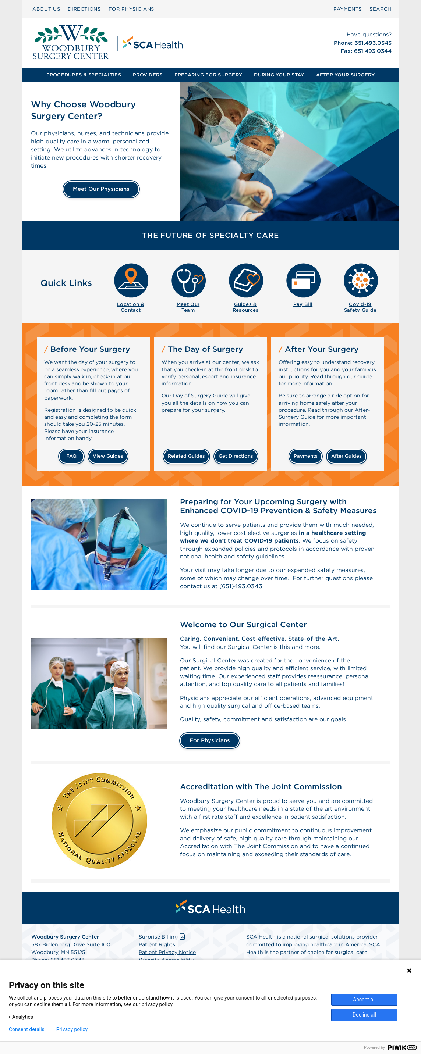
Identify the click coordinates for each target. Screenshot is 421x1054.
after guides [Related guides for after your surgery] (346, 456)
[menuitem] (46, 9)
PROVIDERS (147, 75)
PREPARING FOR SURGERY (208, 75)
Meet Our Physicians (101, 189)
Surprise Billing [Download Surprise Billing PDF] (162, 940)
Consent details (27, 1029)
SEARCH (380, 9)
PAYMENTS (347, 9)
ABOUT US (46, 9)
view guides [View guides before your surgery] (108, 456)
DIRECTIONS (84, 9)
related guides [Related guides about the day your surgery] (186, 456)
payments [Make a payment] (306, 456)
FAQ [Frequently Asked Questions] (71, 456)
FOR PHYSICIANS (131, 9)
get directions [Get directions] (236, 456)
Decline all (364, 1015)
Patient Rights (157, 948)
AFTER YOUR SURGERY (345, 75)
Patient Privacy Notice (167, 956)
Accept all (364, 1000)
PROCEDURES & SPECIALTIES (83, 75)
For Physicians (210, 744)
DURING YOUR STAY (279, 75)
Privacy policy (72, 1029)
